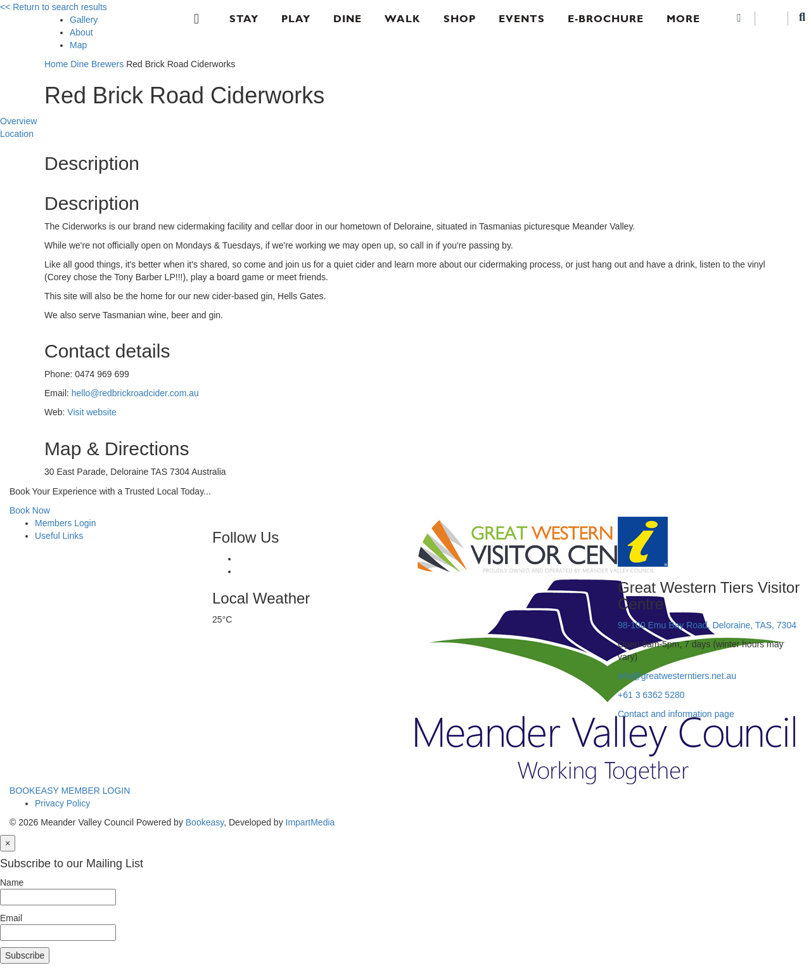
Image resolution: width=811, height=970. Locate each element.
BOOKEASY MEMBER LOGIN (70, 791)
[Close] (7, 843)
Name (11, 882)
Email (11, 918)
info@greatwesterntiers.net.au (677, 676)
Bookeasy (205, 822)
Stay (244, 19)
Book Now (30, 510)
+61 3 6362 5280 (651, 695)
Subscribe (24, 955)
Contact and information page (676, 714)
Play (295, 19)
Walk (403, 19)
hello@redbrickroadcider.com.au (135, 393)
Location (17, 134)
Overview (18, 121)
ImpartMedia (310, 822)
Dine (347, 19)
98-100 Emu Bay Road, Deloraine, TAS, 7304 (707, 625)
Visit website (92, 412)
